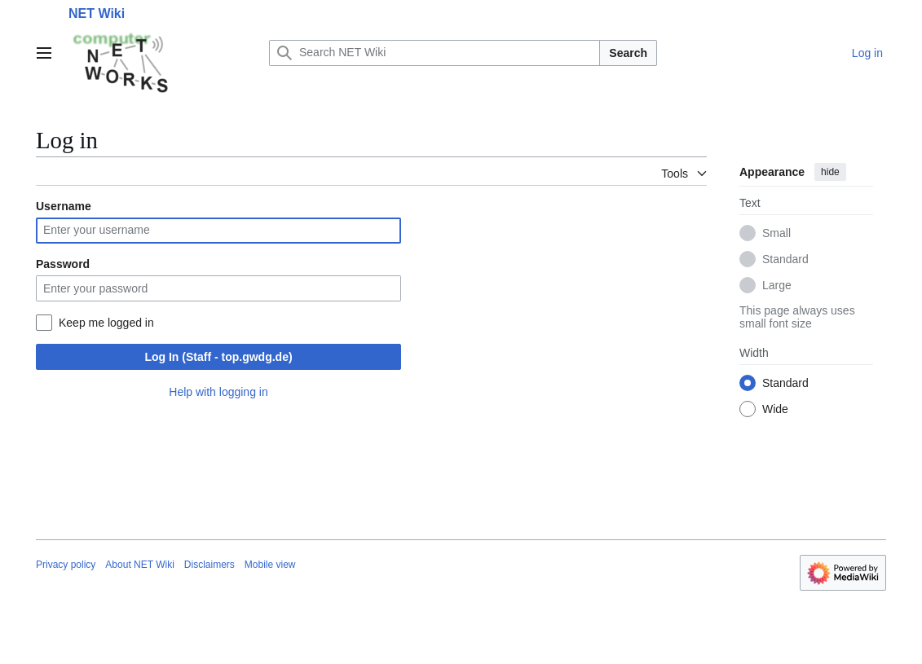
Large (777, 285)
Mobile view (270, 564)
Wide (775, 409)
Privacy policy (65, 564)
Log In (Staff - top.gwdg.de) (218, 356)
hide (830, 172)
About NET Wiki (139, 564)
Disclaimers (209, 564)
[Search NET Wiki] (434, 53)
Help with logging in (218, 391)
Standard (785, 259)
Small (776, 233)
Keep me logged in (106, 322)
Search (628, 52)
